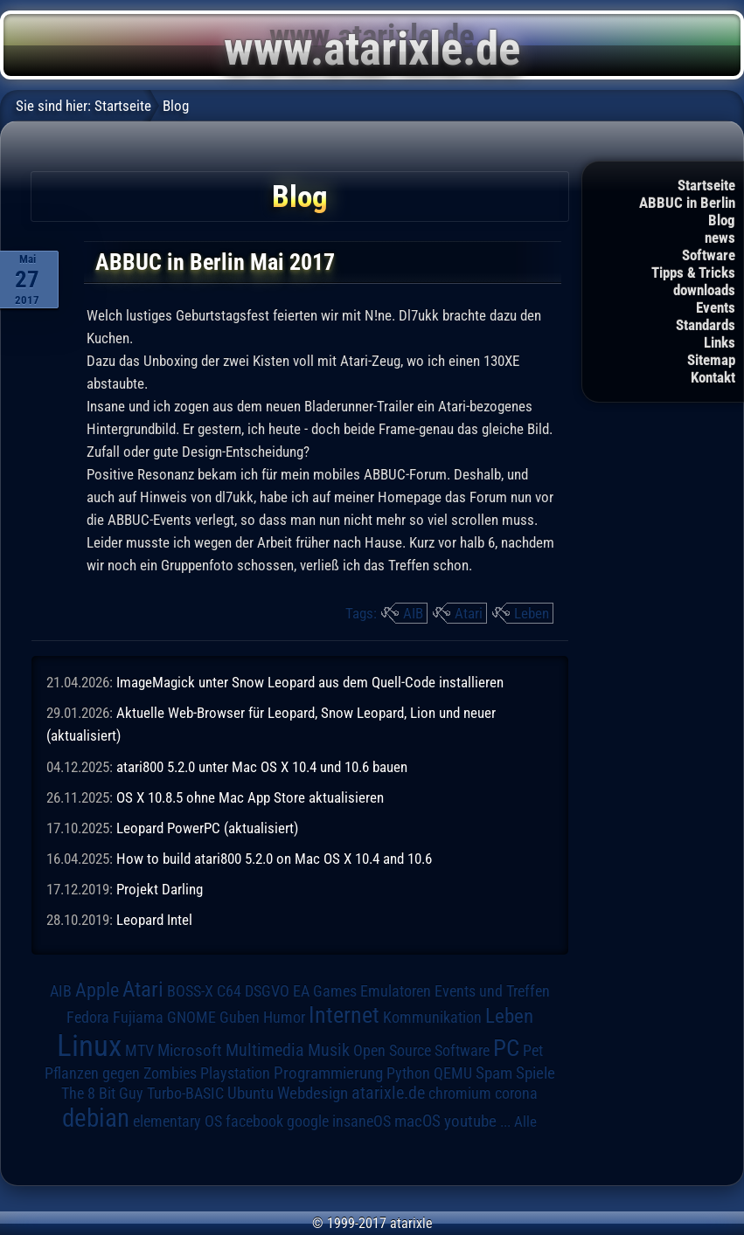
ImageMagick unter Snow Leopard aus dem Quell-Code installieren (310, 682)
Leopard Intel (154, 919)
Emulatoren (395, 991)
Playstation (235, 1073)
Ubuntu (250, 1093)
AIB (413, 613)
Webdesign (312, 1093)
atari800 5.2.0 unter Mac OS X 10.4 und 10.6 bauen (261, 767)
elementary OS (177, 1121)
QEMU (453, 1073)
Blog (721, 220)
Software (708, 255)
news (720, 237)
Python (408, 1073)
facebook (254, 1121)
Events (715, 307)
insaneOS (361, 1121)
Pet (533, 1050)
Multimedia (265, 1049)
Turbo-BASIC (185, 1093)
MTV (139, 1050)
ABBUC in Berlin (687, 202)
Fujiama (138, 1017)
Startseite (706, 185)
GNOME (191, 1017)
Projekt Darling (159, 889)
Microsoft (189, 1050)
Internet (344, 1015)
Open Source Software (421, 1050)
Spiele (535, 1073)
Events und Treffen (492, 991)
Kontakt (713, 377)
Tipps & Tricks (693, 272)
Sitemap (711, 360)
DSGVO (267, 991)
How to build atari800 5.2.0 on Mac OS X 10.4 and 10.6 (274, 858)
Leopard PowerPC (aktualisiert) (207, 828)
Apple (97, 989)
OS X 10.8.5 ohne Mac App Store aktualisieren (250, 797)
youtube (470, 1121)
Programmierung (328, 1073)
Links (719, 342)
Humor (284, 1017)
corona (516, 1093)
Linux (89, 1045)
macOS (417, 1121)
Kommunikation (432, 1017)
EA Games (325, 991)
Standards (705, 325)
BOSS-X (190, 991)
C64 (229, 991)
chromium (459, 1093)
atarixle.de (388, 1093)
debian (95, 1118)
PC (506, 1048)
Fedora (87, 1017)
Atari (469, 613)
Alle (525, 1121)
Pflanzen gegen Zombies (121, 1073)
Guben (239, 1017)
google (308, 1121)
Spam (494, 1073)
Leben (531, 613)
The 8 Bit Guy (102, 1093)
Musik (329, 1050)
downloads (704, 290)
